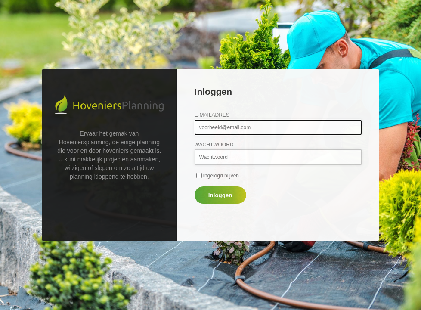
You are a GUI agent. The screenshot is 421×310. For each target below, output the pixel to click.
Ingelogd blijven (221, 176)
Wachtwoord (214, 145)
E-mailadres (212, 115)
